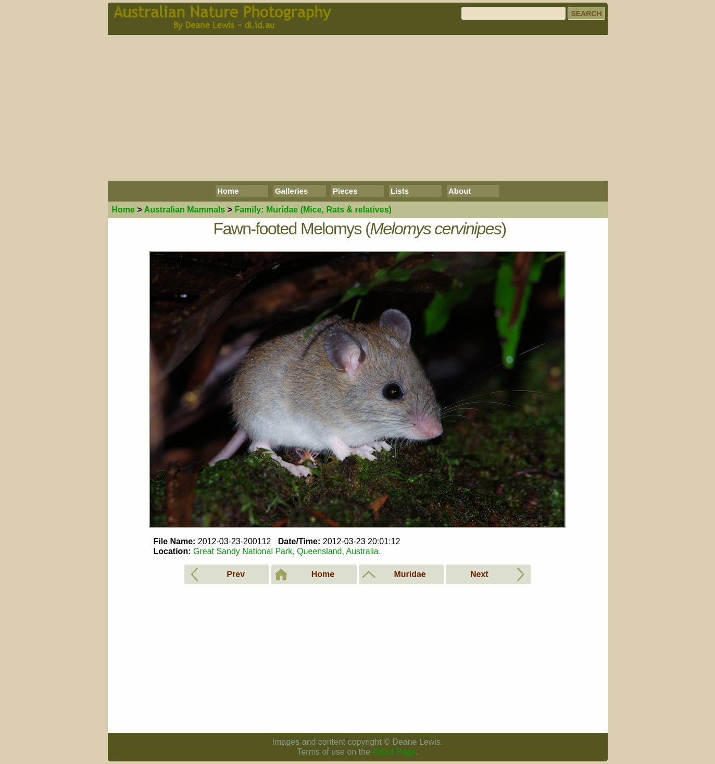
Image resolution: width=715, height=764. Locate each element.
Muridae (312, 209)
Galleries (291, 190)
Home (228, 190)
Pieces (345, 190)
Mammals (184, 209)
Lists (400, 190)
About (459, 190)
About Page (394, 751)
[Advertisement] (358, 108)
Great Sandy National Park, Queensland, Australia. (287, 551)
